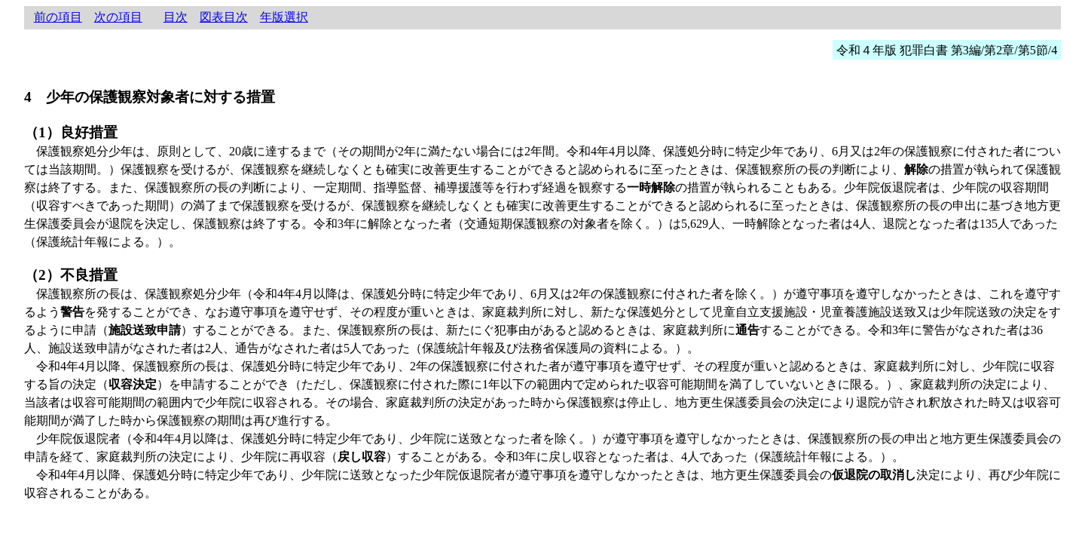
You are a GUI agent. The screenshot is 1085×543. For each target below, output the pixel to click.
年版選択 (284, 17)
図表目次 (224, 17)
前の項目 (58, 17)
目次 (176, 17)
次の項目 (118, 17)
